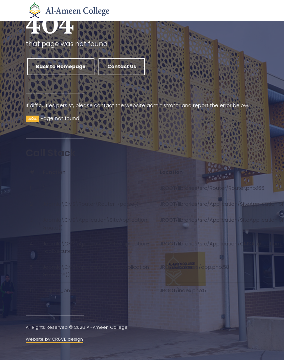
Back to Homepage (61, 66)
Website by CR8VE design (54, 339)
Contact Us (121, 66)
